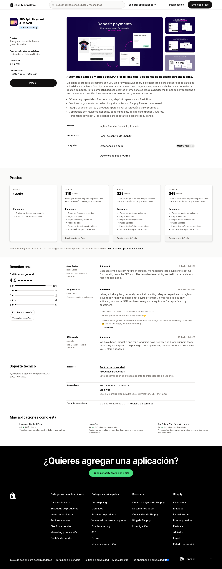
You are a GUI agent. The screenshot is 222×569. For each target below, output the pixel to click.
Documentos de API (143, 508)
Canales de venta (61, 502)
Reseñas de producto (103, 514)
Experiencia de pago (112, 145)
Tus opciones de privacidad (148, 559)
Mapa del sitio (120, 559)
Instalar (33, 82)
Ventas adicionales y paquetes (108, 520)
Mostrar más (107, 328)
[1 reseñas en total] (56, 295)
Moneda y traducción (103, 544)
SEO (93, 532)
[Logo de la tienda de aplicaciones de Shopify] (23, 5)
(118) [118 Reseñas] (17, 64)
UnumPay (93, 424)
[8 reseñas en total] (56, 290)
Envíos (95, 538)
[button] (42, 427)
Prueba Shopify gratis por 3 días (111, 472)
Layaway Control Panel (31, 424)
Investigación (140, 526)
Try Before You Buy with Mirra (173, 424)
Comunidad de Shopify (145, 514)
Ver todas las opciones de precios (125, 248)
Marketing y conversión (64, 532)
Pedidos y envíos (60, 520)
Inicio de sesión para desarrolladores (31, 559)
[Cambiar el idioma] (198, 559)
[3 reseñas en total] (56, 299)
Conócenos (179, 502)
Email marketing (100, 526)
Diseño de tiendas (61, 526)
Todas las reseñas (21, 318)
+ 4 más (180, 63)
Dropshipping (99, 502)
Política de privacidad (112, 367)
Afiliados (178, 532)
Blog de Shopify (141, 520)
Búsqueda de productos (64, 508)
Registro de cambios (141, 403)
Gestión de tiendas (61, 538)
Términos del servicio (68, 559)
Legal (176, 538)
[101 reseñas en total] (55, 285)
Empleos (178, 508)
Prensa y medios (182, 520)
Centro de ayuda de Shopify (148, 502)
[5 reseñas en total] (56, 304)
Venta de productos (62, 514)
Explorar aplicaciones (142, 4)
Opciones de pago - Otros (115, 155)
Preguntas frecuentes (112, 371)
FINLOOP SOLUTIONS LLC (23, 74)
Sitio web (105, 389)
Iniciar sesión (176, 4)
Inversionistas (181, 514)
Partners (178, 526)
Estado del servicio (184, 544)
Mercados (97, 508)
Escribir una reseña (22, 312)
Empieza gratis (200, 4)
